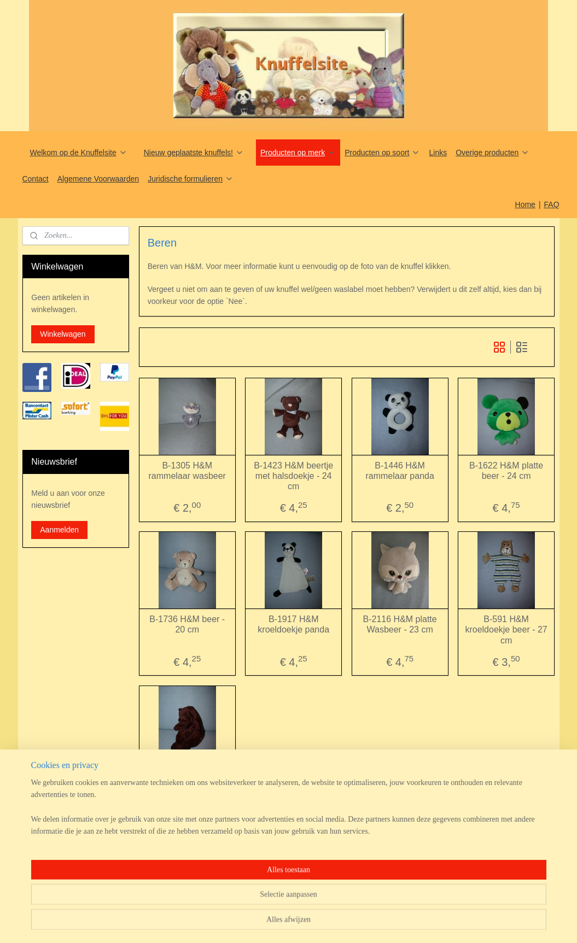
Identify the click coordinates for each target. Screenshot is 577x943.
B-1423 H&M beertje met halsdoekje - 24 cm (293, 475)
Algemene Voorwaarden (98, 178)
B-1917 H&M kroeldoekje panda (293, 624)
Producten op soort (382, 152)
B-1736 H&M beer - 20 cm (187, 624)
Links (438, 152)
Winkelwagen (62, 334)
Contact (35, 178)
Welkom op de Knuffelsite (78, 152)
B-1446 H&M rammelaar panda (399, 470)
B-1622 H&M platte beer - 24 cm (506, 470)
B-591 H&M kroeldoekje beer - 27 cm (506, 629)
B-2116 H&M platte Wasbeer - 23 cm (399, 624)
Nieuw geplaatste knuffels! (194, 152)
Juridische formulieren (191, 178)
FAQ (551, 204)
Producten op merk (298, 152)
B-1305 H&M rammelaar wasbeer (186, 470)
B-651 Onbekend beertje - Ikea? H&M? (186, 778)
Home (525, 204)
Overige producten (492, 152)
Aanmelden (59, 529)
